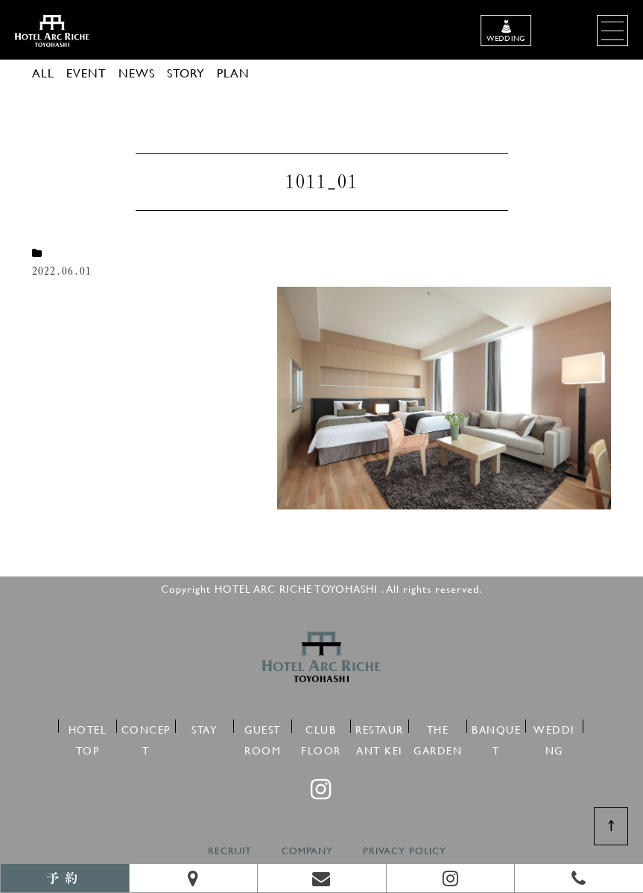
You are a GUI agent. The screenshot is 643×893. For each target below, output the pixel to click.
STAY (204, 727)
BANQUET (496, 727)
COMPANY (307, 851)
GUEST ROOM (262, 727)
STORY (186, 72)
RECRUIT (230, 851)
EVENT (86, 72)
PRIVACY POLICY (404, 851)
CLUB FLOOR (321, 727)
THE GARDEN (438, 727)
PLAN (233, 72)
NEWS (136, 72)
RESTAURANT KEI (379, 727)
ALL (43, 72)
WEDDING (554, 727)
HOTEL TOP (88, 727)
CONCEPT (146, 727)
